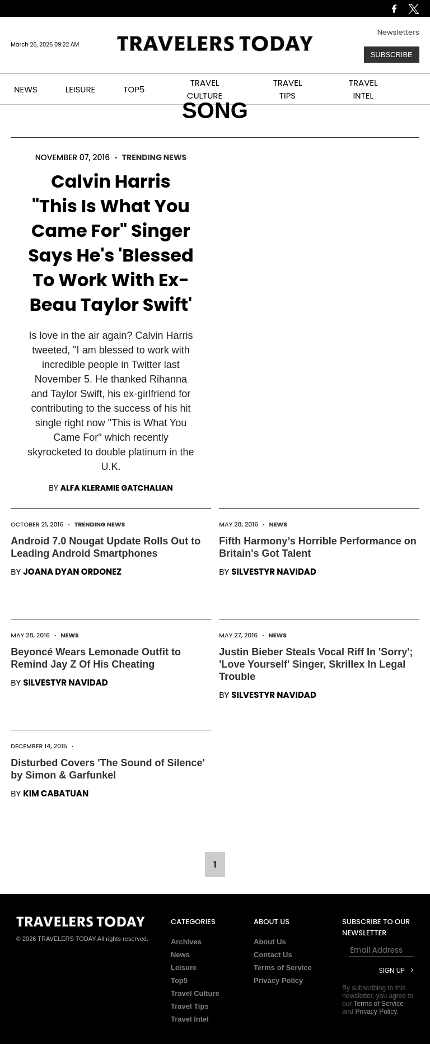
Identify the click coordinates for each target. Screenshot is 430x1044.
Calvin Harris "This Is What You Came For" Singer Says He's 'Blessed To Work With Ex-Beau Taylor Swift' (111, 243)
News (278, 524)
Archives (186, 942)
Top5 (179, 980)
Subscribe (392, 54)
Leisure (184, 967)
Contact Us (273, 954)
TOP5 (133, 89)
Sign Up (392, 970)
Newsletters (398, 32)
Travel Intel (190, 1019)
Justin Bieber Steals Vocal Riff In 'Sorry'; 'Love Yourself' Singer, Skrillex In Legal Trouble (316, 664)
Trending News (154, 157)
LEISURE (81, 89)
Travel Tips (190, 1006)
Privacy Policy (278, 980)
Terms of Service (283, 967)
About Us (270, 942)
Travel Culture (195, 993)
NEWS (26, 89)
